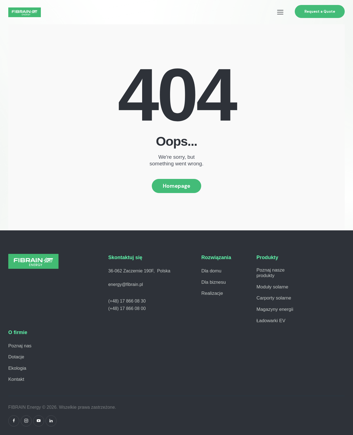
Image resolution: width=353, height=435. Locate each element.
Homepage (176, 186)
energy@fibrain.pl (125, 284)
